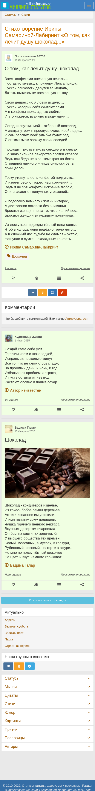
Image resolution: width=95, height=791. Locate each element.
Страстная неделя (17, 646)
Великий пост (14, 633)
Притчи (11, 729)
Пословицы (15, 738)
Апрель (10, 620)
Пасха (9, 639)
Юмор (10, 712)
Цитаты (11, 695)
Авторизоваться (76, 318)
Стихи (10, 704)
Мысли (11, 687)
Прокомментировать (75, 268)
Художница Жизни (28, 336)
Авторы (11, 746)
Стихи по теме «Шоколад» (47, 600)
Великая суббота (16, 626)
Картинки (13, 721)
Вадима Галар (25, 427)
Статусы (12, 678)
